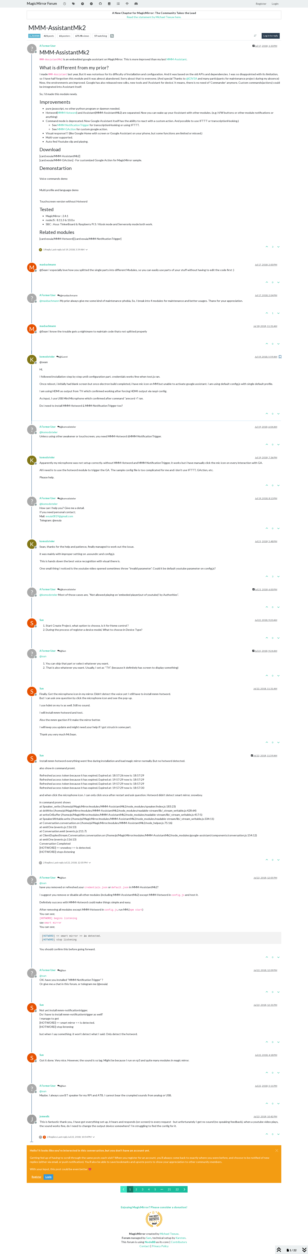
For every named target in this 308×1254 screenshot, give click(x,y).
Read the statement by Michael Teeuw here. (154, 17)
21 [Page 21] (169, 1189)
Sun (41, 620)
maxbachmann (47, 264)
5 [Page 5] (155, 1189)
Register (36, 1176)
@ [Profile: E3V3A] (191, 78)
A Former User (47, 45)
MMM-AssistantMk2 (108, 112)
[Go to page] (161, 1189)
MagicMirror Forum (42, 3)
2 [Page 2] (136, 1189)
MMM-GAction (66, 129)
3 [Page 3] (142, 1189)
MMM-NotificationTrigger (73, 125)
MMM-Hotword (67, 112)
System (34, 36)
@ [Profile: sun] (42, 656)
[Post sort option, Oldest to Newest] (255, 35)
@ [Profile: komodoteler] (48, 432)
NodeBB (150, 1242)
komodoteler (47, 356)
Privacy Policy (160, 1246)
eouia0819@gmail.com (59, 516)
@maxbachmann (67, 295)
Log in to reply (270, 35)
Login (48, 1176)
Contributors (179, 1242)
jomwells (44, 1116)
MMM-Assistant (177, 59)
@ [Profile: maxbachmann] (49, 300)
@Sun (61, 650)
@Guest (62, 356)
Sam (148, 1237)
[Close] (276, 1150)
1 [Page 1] (130, 1189)
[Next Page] (184, 1189)
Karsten (181, 1237)
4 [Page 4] (149, 1189)
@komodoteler (66, 426)
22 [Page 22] (177, 1189)
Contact (144, 1246)
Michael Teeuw (169, 1233)
